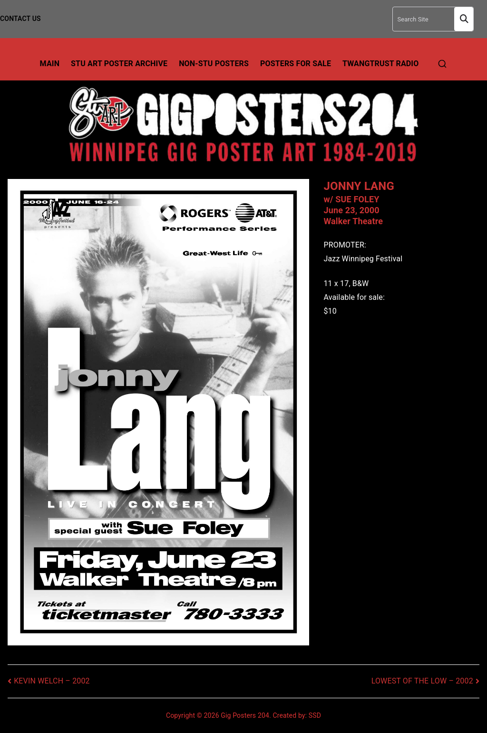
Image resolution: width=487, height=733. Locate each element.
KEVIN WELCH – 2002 (52, 680)
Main (50, 63)
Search (463, 19)
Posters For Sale (295, 63)
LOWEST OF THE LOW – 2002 (422, 680)
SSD (315, 715)
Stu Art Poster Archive (119, 63)
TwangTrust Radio (380, 63)
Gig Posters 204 (245, 715)
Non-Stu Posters (214, 63)
